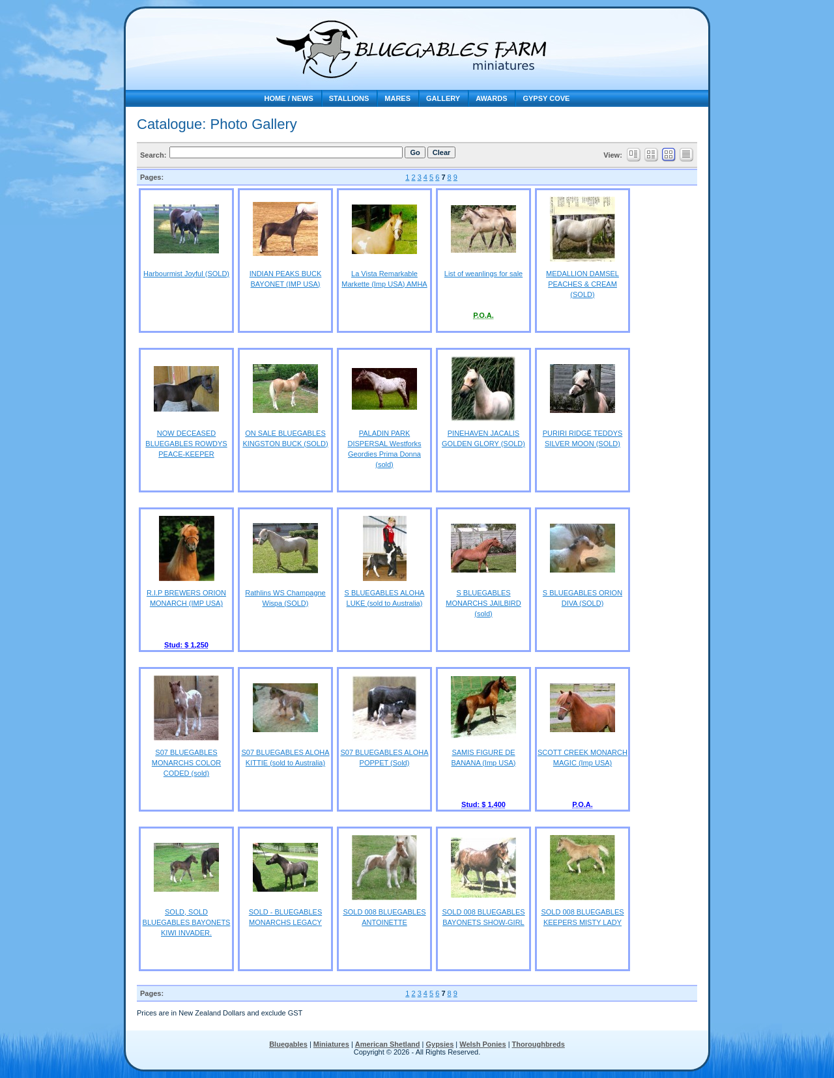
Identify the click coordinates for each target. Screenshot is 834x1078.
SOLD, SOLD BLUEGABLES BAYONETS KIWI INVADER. (187, 922)
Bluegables (288, 1044)
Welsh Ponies (482, 1044)
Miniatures (331, 1044)
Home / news (289, 98)
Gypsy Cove (546, 98)
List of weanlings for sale (483, 273)
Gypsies (439, 1044)
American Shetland (387, 1044)
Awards (491, 98)
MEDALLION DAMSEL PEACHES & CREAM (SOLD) (582, 284)
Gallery (443, 98)
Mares (397, 98)
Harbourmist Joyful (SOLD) (186, 273)
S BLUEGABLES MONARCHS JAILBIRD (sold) (483, 603)
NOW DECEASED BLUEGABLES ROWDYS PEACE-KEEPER (186, 443)
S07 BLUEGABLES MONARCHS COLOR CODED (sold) (186, 762)
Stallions (349, 98)
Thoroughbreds (538, 1044)
